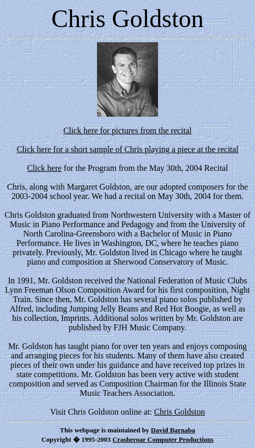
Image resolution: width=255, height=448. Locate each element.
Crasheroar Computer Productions (163, 439)
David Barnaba (173, 430)
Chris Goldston (179, 411)
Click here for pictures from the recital (127, 130)
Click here (44, 168)
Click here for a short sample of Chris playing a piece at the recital (127, 149)
